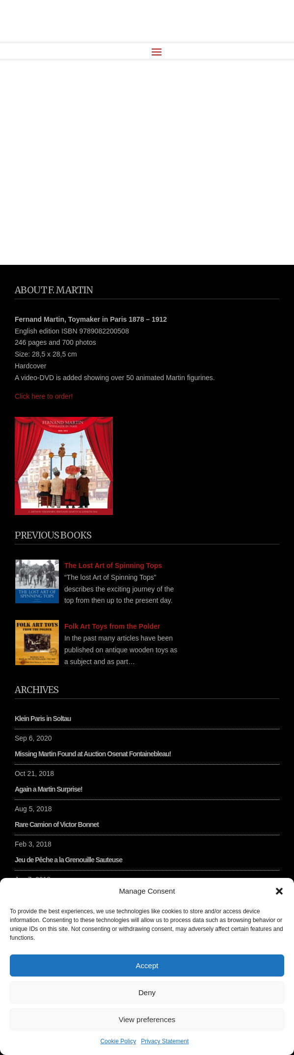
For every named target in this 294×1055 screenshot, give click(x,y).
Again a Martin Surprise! (48, 789)
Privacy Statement (164, 1041)
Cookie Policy (118, 1041)
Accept (147, 965)
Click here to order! (44, 396)
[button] (279, 891)
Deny (147, 992)
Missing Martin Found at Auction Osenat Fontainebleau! (93, 754)
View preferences (147, 1019)
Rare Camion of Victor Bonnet (57, 824)
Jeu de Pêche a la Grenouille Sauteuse (68, 860)
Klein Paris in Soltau (43, 718)
